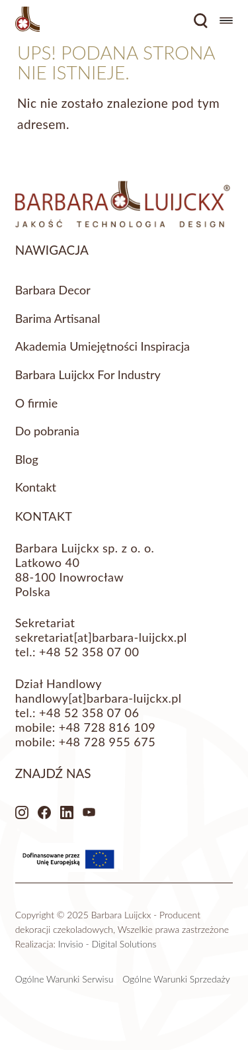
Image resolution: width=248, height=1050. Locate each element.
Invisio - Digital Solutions (107, 943)
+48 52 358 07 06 (89, 712)
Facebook (44, 812)
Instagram (21, 812)
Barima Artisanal (58, 318)
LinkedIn (66, 812)
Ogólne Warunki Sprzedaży (176, 978)
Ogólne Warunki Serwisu (64, 978)
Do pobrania (47, 430)
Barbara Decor (53, 290)
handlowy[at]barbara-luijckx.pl (98, 698)
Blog (26, 459)
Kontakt (35, 487)
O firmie (36, 403)
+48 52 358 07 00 (89, 651)
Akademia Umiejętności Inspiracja (102, 346)
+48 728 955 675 (107, 741)
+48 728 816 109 (107, 727)
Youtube (89, 812)
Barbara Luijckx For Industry (88, 374)
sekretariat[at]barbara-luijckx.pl (101, 637)
